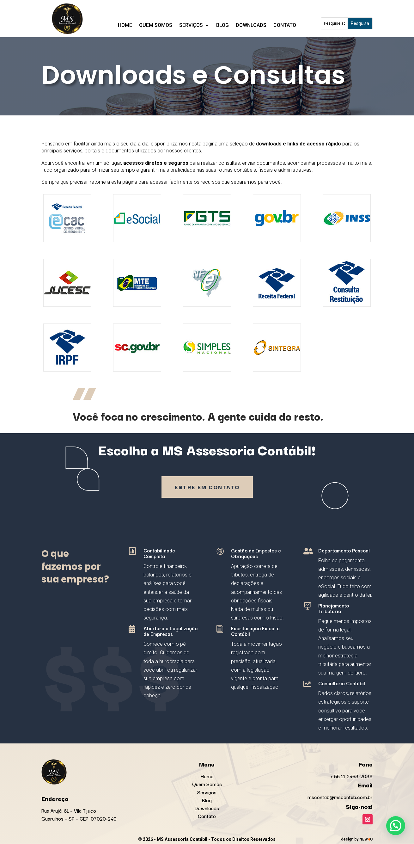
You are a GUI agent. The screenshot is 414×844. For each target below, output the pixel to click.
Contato (284, 25)
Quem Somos (155, 25)
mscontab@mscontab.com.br (340, 797)
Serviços (191, 25)
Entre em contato (207, 487)
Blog (222, 25)
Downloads (251, 25)
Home (125, 25)
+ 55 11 (352, 776)
